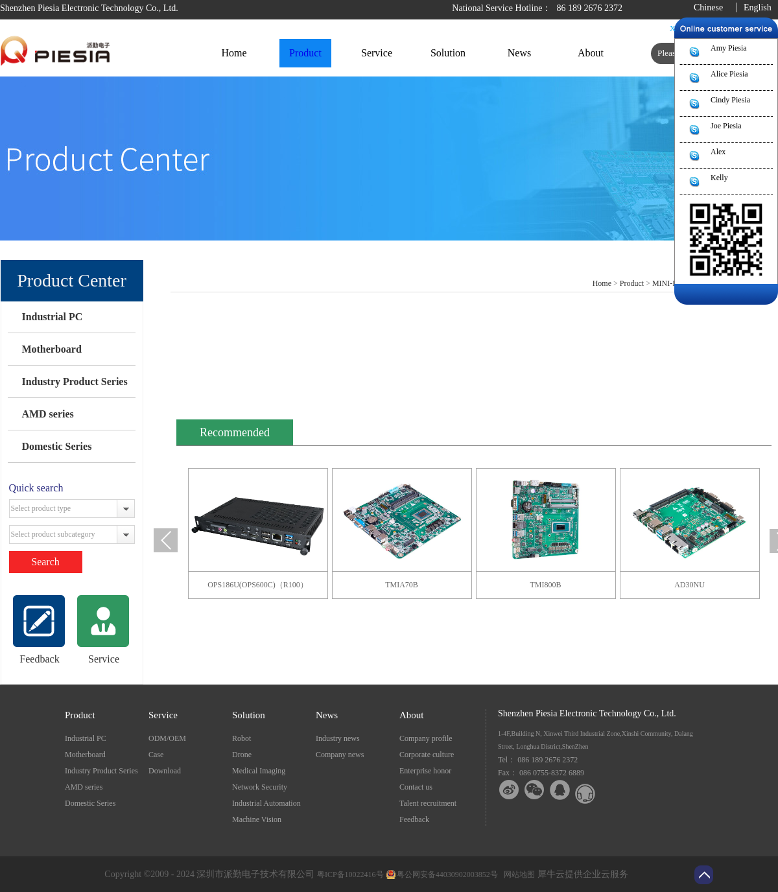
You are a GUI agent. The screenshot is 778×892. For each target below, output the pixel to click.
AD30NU (689, 584)
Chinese (708, 7)
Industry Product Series (74, 381)
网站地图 (517, 874)
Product (632, 283)
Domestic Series (56, 446)
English (758, 7)
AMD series (47, 413)
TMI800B (545, 584)
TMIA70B (401, 584)
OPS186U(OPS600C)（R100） (257, 584)
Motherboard (51, 349)
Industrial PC (51, 316)
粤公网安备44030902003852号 (447, 874)
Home (233, 52)
